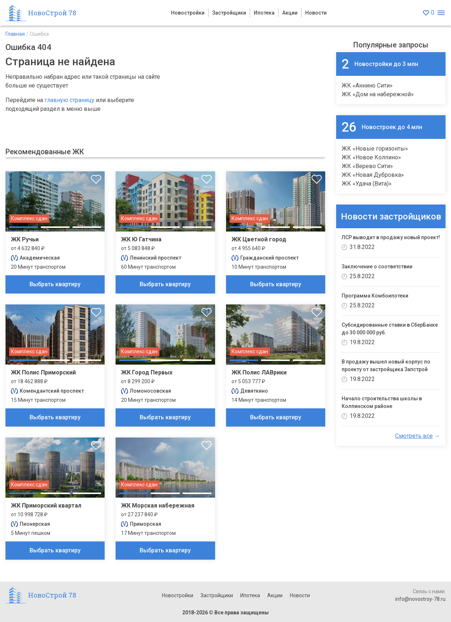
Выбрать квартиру (55, 284)
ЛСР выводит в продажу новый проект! (391, 237)
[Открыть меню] (441, 13)
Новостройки (188, 13)
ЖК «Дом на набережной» (378, 94)
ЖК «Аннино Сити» (367, 85)
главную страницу (69, 100)
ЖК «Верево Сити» (367, 166)
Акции (290, 13)
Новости (316, 13)
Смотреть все (414, 435)
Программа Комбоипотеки (375, 296)
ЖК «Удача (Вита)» (367, 183)
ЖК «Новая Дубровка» (373, 174)
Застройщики (229, 13)
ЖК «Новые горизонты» (375, 148)
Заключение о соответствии (377, 266)
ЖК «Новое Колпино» (371, 157)
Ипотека (264, 13)
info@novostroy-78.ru (420, 599)
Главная (15, 34)
